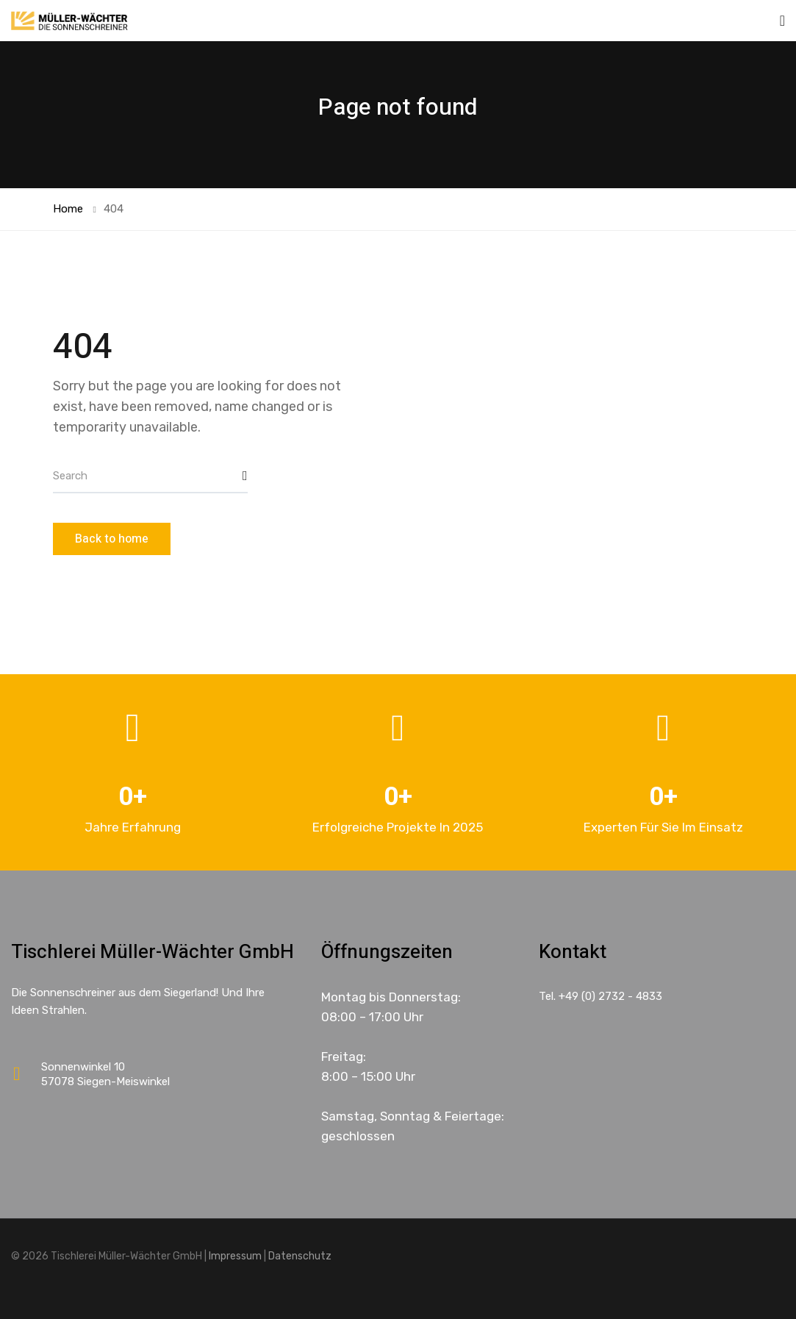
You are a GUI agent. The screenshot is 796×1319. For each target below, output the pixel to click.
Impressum (235, 1256)
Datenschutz (299, 1256)
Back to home (111, 539)
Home (68, 208)
